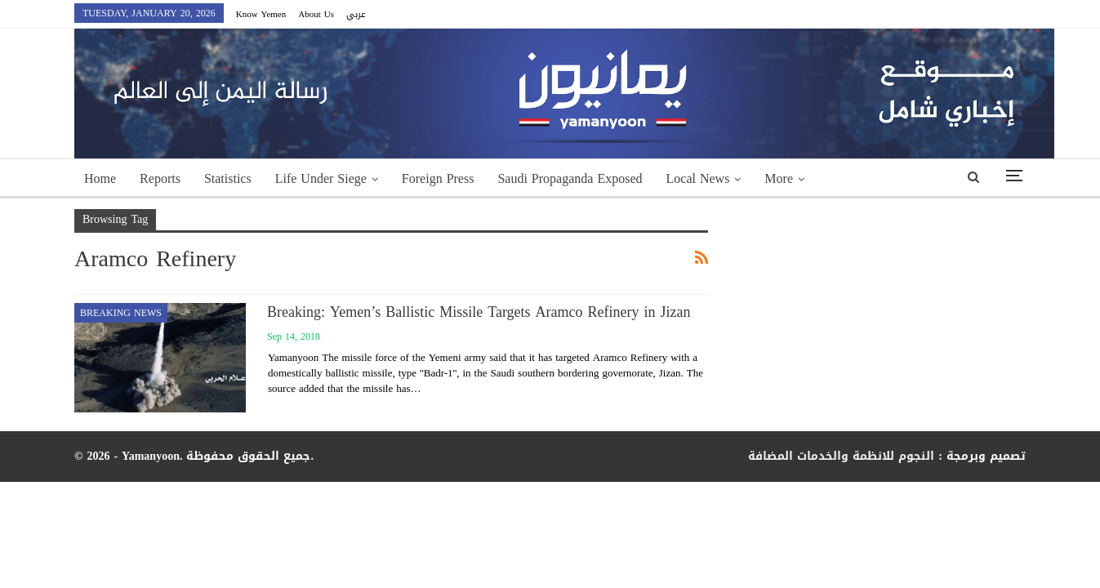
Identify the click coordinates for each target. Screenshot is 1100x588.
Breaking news (121, 313)
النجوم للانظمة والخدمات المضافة (841, 456)
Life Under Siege (321, 178)
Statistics (228, 178)
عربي (356, 14)
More (778, 178)
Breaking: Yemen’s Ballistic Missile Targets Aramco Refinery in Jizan (479, 312)
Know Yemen (261, 14)
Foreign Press (438, 178)
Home (100, 178)
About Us (316, 14)
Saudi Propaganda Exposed (569, 178)
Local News (698, 178)
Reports (160, 178)
